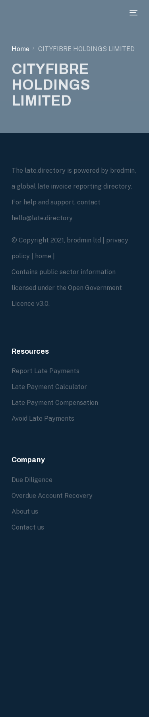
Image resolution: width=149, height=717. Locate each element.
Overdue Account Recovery (52, 496)
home (43, 256)
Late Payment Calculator (49, 387)
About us (25, 511)
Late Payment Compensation (55, 402)
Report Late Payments (45, 371)
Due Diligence (32, 480)
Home (20, 49)
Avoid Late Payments (43, 418)
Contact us (28, 527)
